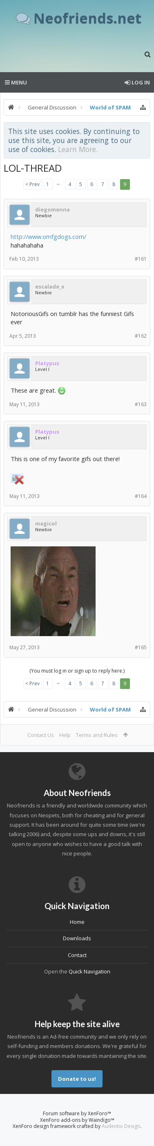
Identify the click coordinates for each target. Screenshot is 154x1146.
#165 (141, 647)
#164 (141, 496)
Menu (16, 82)
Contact (77, 955)
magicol (46, 523)
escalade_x (50, 286)
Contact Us (40, 735)
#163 (141, 404)
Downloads (77, 938)
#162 (141, 336)
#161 (141, 259)
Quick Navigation (89, 971)
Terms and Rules (97, 735)
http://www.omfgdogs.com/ (48, 236)
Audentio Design (121, 1126)
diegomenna (52, 209)
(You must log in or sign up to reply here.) (77, 670)
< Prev (32, 184)
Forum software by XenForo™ (77, 1113)
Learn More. (78, 149)
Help (65, 735)
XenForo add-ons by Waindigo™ (77, 1119)
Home (77, 921)
